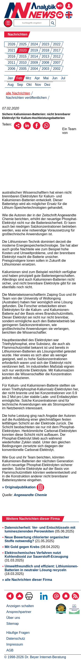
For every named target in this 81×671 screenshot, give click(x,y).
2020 (23, 50)
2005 (23, 68)
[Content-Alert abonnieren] (66, 598)
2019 (34, 50)
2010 (23, 62)
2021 (11, 50)
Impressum (14, 644)
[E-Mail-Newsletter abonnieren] (56, 598)
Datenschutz (15, 638)
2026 (11, 44)
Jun (55, 78)
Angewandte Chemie (30, 495)
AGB (10, 650)
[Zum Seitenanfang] (19, 598)
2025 (23, 44)
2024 (34, 44)
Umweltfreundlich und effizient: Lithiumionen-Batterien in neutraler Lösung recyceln (41, 568)
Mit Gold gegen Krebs (22, 547)
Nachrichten (17, 34)
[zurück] (10, 598)
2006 (11, 68)
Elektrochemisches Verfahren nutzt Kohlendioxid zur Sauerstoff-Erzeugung (36, 554)
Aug (11, 84)
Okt (29, 84)
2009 (34, 62)
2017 (57, 50)
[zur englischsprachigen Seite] (69, 11)
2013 (45, 56)
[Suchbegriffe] (32, 23)
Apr (37, 78)
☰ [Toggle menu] (8, 22)
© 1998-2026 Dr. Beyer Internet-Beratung (35, 657)
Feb (19, 78)
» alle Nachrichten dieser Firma (27, 579)
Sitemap (12, 623)
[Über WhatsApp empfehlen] (46, 128)
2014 (34, 56)
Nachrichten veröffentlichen (26, 97)
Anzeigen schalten (20, 606)
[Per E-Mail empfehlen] (17, 128)
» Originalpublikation (23, 487)
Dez (47, 84)
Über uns (13, 617)
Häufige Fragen (18, 632)
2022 (57, 44)
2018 (45, 50)
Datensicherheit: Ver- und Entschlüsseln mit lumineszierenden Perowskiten (40, 529)
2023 (45, 44)
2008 (45, 62)
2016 (11, 56)
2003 (45, 68)
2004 (34, 68)
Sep (20, 84)
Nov (38, 84)
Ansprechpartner (18, 612)
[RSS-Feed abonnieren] (75, 598)
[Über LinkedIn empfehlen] (27, 128)
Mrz (28, 78)
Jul (63, 78)
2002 (57, 68)
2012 (57, 56)
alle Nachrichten (18, 93)
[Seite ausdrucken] (29, 598)
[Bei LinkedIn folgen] (43, 598)
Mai (46, 78)
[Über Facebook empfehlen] (36, 128)
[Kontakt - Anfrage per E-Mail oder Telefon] (59, 11)
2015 (23, 56)
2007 (57, 62)
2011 (11, 62)
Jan (10, 78)
